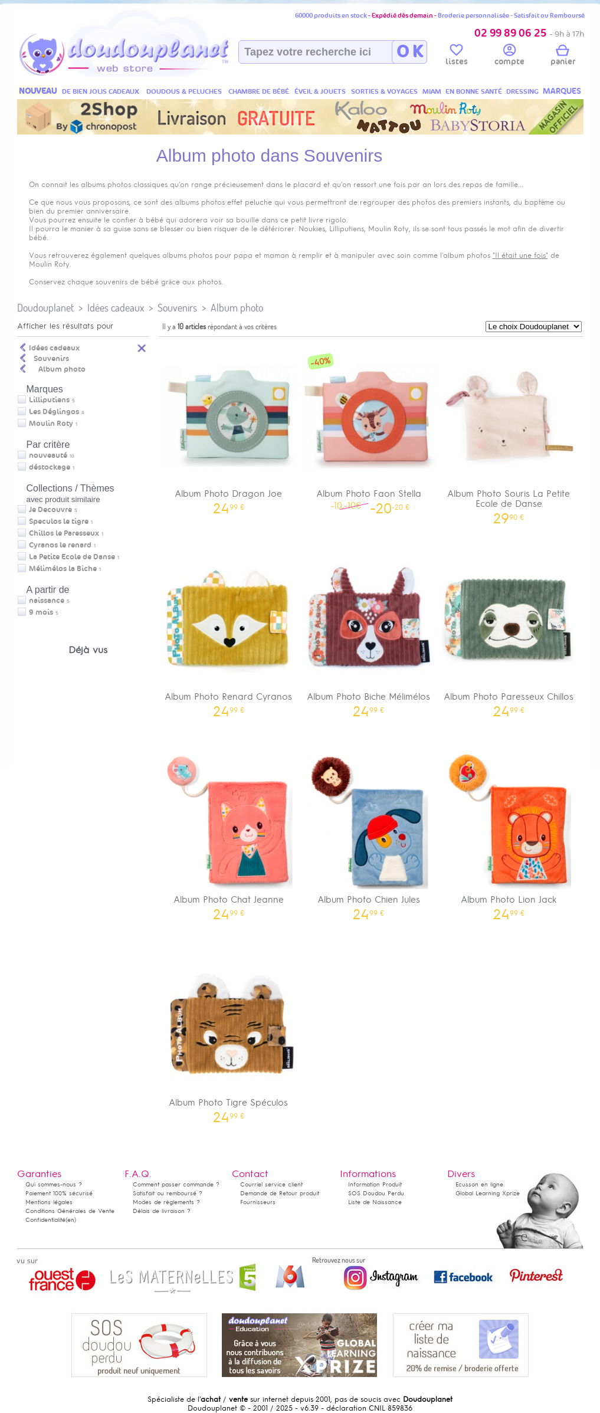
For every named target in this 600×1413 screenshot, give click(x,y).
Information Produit (375, 1184)
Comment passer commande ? (176, 1184)
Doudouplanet (45, 307)
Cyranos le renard (60, 545)
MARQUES (562, 91)
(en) (70, 1220)
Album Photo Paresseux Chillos (509, 630)
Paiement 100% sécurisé (59, 1193)
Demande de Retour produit (279, 1193)
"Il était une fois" (520, 255)
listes (456, 57)
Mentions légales (49, 1202)
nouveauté (48, 455)
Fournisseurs (258, 1202)
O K (409, 52)
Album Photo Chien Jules (369, 833)
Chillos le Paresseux (64, 533)
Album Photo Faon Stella (369, 427)
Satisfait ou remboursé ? (167, 1193)
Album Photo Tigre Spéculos (229, 1036)
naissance (46, 600)
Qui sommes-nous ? (53, 1184)
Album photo (237, 307)
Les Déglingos (54, 412)
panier (562, 57)
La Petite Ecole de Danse (72, 557)
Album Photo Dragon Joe (229, 427)
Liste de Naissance (375, 1202)
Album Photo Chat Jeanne (229, 833)
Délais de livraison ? (162, 1211)
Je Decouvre (50, 509)
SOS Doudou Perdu (376, 1193)
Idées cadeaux (115, 307)
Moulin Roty (51, 423)
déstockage (49, 467)
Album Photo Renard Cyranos (229, 630)
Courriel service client (271, 1184)
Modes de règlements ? (166, 1202)
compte (509, 57)
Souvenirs (177, 307)
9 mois (41, 612)
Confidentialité (45, 1220)
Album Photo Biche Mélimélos (369, 630)
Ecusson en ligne (479, 1184)
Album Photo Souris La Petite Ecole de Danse (509, 432)
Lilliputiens (49, 400)
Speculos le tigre (58, 521)
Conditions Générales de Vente (69, 1211)
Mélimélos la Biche (63, 568)
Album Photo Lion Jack (509, 833)
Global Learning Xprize (487, 1193)
